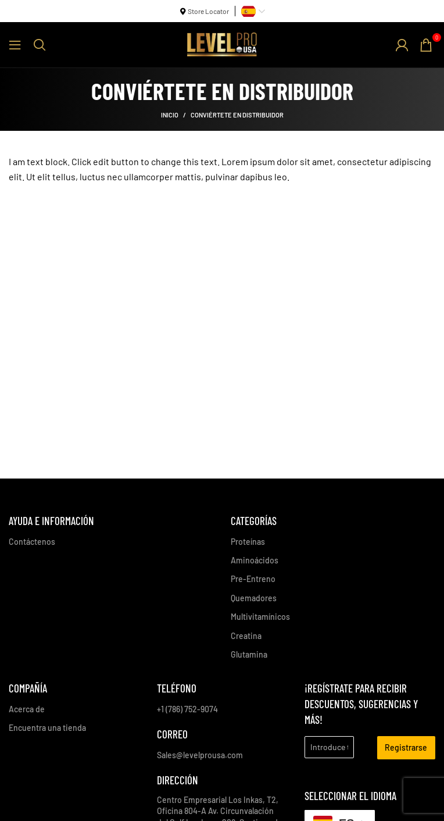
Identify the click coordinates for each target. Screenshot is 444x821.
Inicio (169, 115)
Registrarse (406, 747)
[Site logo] (222, 43)
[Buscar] (39, 44)
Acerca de (27, 709)
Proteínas (248, 542)
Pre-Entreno (253, 579)
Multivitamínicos (260, 617)
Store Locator (208, 11)
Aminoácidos (254, 560)
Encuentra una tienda (47, 728)
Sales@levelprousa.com (200, 755)
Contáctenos (32, 542)
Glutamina (249, 654)
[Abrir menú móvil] (15, 44)
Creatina (246, 636)
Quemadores (254, 598)
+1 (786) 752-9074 (187, 709)
